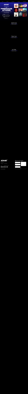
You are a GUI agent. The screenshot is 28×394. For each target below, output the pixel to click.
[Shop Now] (6, 18)
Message (21, 161)
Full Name (16, 161)
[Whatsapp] (1, 167)
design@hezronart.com (6, 165)
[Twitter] (4, 167)
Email (15, 163)
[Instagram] (2, 167)
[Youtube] (5, 167)
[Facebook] (7, 167)
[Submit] (20, 168)
